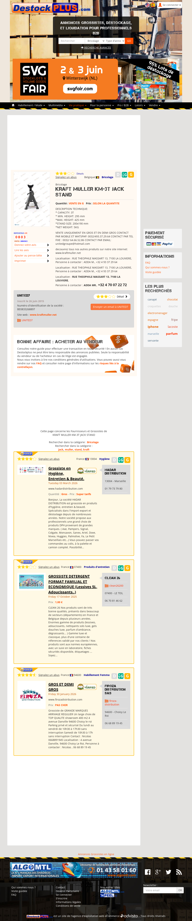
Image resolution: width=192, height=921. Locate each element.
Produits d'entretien (97, 567)
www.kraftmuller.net (43, 314)
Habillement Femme (97, 675)
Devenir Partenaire (67, 891)
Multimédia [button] (57, 105)
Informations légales (68, 902)
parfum (172, 333)
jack (60, 449)
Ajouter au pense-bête (28, 255)
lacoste (173, 327)
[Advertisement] (74, 144)
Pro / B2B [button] (124, 105)
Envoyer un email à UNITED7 (110, 307)
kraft (86, 449)
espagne (153, 320)
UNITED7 (23, 295)
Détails (80, 173)
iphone (153, 326)
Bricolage (107, 177)
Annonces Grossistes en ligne (96, 854)
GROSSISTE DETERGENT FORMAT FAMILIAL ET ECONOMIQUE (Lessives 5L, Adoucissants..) (72, 584)
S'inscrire (61, 898)
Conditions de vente (68, 905)
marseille (153, 333)
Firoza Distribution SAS (115, 689)
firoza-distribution (112, 702)
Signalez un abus (66, 177)
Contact (60, 887)
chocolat (172, 299)
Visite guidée (153, 272)
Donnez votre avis (25, 245)
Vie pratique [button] (77, 105)
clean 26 (112, 578)
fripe (174, 320)
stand (78, 449)
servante (153, 340)
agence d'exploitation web (88, 916)
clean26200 (116, 585)
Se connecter (64, 894)
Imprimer (20, 260)
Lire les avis (21, 250)
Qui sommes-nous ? (157, 267)
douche (173, 306)
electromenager (157, 313)
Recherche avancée (96, 47)
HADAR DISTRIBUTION (115, 471)
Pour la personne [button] (102, 105)
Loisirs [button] (140, 105)
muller (69, 449)
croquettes (154, 306)
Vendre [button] (154, 105)
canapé (152, 299)
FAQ (39, 363)
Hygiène (104, 459)
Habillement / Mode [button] (31, 105)
